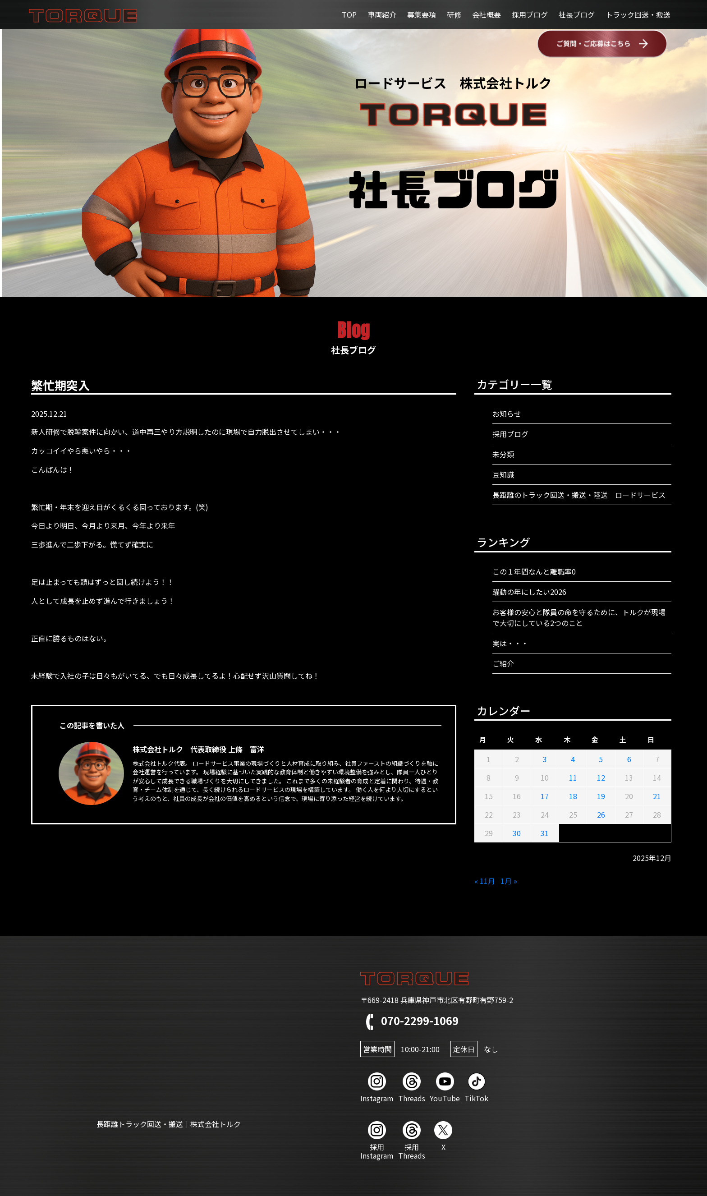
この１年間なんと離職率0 (534, 571)
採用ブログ (530, 14)
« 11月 (484, 880)
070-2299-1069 (409, 1020)
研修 (454, 14)
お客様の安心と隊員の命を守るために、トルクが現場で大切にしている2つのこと (579, 617)
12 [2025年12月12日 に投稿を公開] (601, 777)
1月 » (508, 880)
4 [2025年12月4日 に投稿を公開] (573, 759)
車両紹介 (381, 14)
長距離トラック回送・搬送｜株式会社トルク (168, 1123)
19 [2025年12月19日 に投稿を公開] (601, 796)
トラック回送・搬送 (638, 14)
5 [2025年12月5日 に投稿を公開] (601, 759)
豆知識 (503, 474)
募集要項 (421, 14)
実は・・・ (510, 643)
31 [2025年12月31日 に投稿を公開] (545, 833)
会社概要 (486, 14)
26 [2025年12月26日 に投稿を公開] (601, 814)
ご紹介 (503, 663)
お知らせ (506, 413)
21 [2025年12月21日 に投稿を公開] (657, 796)
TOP (349, 14)
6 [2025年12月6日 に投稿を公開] (629, 759)
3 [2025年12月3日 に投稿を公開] (545, 759)
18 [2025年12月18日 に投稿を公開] (573, 796)
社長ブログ (577, 14)
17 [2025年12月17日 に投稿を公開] (545, 796)
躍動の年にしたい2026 (529, 591)
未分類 (503, 454)
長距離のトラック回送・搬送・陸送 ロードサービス (579, 494)
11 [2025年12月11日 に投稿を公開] (573, 777)
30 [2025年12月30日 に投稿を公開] (517, 833)
